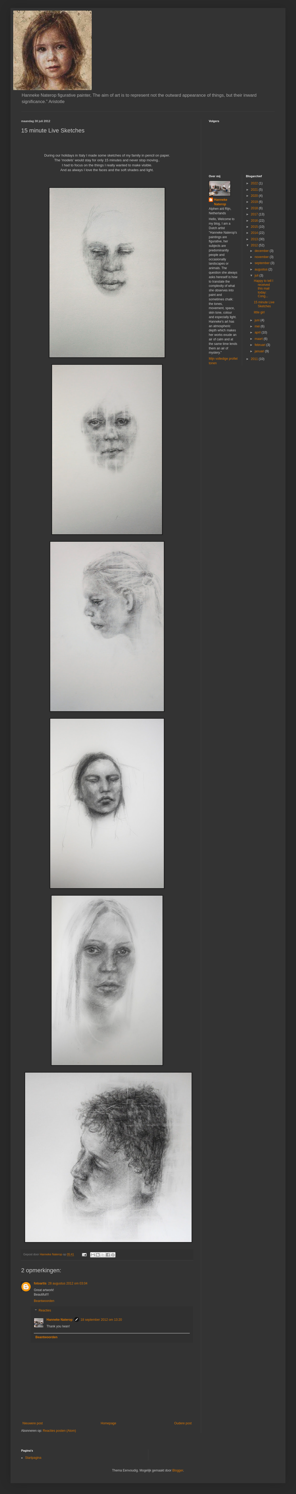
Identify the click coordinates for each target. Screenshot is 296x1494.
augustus (261, 269)
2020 (255, 196)
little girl (259, 312)
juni (257, 320)
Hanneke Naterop (60, 1320)
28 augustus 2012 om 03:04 (67, 1283)
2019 (255, 202)
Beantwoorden (44, 1301)
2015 (255, 227)
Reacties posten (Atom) (59, 1431)
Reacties (45, 1310)
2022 (255, 183)
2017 (255, 214)
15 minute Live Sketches (264, 304)
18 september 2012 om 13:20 (101, 1320)
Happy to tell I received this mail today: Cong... (263, 288)
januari (260, 351)
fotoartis (40, 1283)
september (262, 263)
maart (259, 339)
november (262, 257)
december (262, 251)
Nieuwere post (32, 1423)
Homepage (108, 1423)
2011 (255, 359)
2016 (255, 221)
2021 (255, 190)
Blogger (177, 1470)
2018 (255, 208)
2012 (255, 245)
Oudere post (183, 1423)
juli (257, 275)
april (258, 332)
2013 (255, 239)
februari (260, 345)
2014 (255, 233)
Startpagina (33, 1458)
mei (258, 326)
